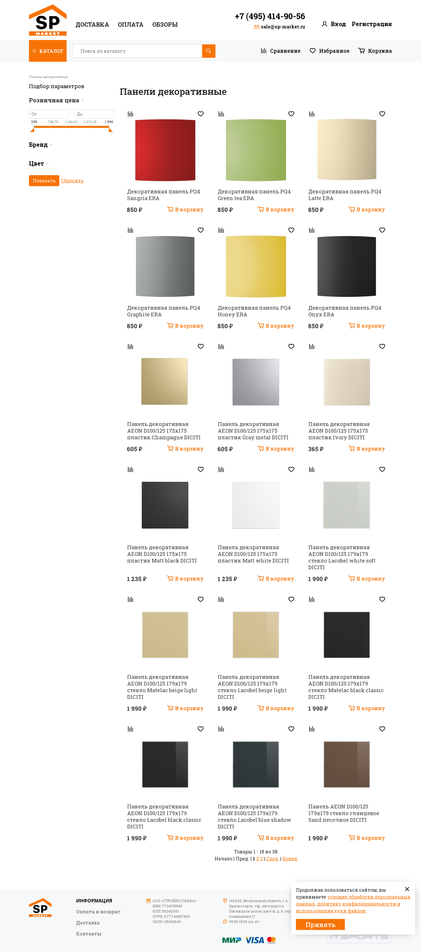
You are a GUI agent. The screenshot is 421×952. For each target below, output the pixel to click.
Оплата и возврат (98, 911)
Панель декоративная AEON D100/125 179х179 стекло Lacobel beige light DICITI (252, 686)
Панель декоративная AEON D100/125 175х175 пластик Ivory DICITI (339, 430)
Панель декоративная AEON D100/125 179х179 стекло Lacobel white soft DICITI (342, 557)
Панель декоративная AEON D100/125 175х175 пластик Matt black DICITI (162, 554)
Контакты (89, 933)
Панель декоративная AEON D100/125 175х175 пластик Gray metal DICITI (253, 430)
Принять (320, 924)
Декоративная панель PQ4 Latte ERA (344, 195)
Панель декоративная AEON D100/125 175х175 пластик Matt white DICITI (253, 554)
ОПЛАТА (131, 24)
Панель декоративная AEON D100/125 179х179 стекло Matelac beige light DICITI (162, 686)
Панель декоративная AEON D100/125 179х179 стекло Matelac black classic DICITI (346, 686)
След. (272, 858)
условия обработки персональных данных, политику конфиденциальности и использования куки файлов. (353, 904)
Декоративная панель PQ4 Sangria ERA (163, 195)
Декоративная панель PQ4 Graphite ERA (163, 311)
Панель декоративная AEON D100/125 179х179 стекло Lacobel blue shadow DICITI (254, 816)
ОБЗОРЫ (165, 24)
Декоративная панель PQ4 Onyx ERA (344, 311)
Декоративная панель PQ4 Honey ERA (254, 311)
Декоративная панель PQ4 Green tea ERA (254, 195)
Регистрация (372, 24)
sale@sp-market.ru (283, 26)
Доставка (92, 24)
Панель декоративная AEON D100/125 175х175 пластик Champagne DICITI (164, 430)
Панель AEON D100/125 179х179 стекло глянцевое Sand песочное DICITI (343, 813)
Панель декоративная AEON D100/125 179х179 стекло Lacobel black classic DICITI (164, 816)
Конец (290, 858)
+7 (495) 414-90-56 (270, 16)
